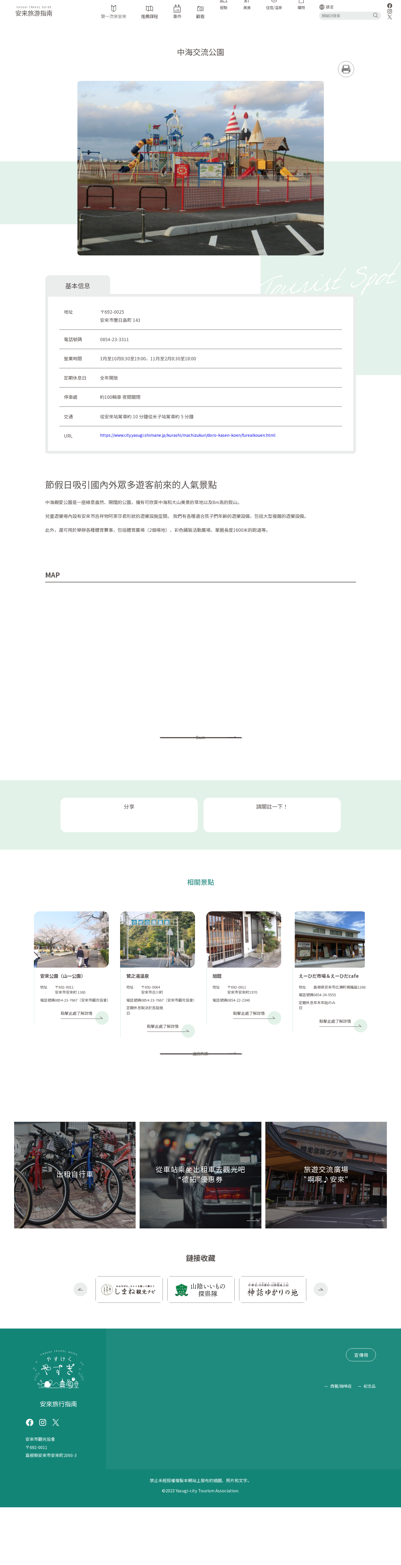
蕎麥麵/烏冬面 (141, 1480)
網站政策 (129, 1429)
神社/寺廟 (172, 1449)
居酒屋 (229, 1480)
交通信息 (211, 1398)
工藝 (130, 1496)
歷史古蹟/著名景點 (210, 1449)
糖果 (303, 1480)
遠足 (279, 1465)
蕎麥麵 (132, 1465)
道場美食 (346, 1465)
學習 (304, 1449)
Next (321, 1336)
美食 (238, 1496)
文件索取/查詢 (199, 1419)
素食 (371, 1465)
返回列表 (201, 1093)
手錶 (125, 1449)
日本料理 (317, 1465)
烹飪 (211, 1480)
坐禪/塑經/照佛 (247, 1465)
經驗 (319, 1449)
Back (201, 744)
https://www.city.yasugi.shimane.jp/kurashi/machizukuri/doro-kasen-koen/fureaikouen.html (197, 435)
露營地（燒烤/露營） (197, 1465)
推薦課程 (165, 1398)
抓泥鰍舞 (340, 1449)
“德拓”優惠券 (165, 1408)
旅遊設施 (145, 1449)
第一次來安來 (133, 1398)
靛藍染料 (365, 1449)
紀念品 (370, 1505)
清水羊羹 (283, 1480)
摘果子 (156, 1465)
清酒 (329, 1480)
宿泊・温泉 (254, 1480)
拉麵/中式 (173, 1480)
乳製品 (368, 1480)
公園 (262, 1449)
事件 (188, 1398)
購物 (363, 1496)
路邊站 (244, 1449)
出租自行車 (131, 1408)
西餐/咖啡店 (249, 1505)
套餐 (195, 1480)
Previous (80, 1336)
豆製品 (347, 1480)
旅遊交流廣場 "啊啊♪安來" (147, 1419)
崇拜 (288, 1449)
